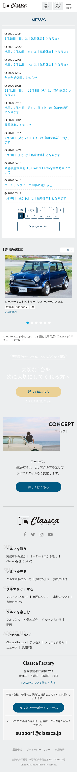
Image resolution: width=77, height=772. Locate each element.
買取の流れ (42, 579)
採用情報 (27, 647)
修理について (41, 596)
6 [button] (49, 324)
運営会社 (17, 749)
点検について (14, 601)
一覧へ (67, 249)
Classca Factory (16, 642)
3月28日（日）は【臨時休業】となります (33, 38)
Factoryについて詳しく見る (38, 682)
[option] (38, 284)
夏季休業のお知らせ (18, 124)
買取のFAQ (60, 579)
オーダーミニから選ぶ (44, 556)
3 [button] (36, 324)
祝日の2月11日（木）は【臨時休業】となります (37, 64)
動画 (9, 624)
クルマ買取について (18, 579)
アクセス (35, 642)
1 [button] (27, 324)
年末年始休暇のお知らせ (21, 77)
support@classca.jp (38, 733)
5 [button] (45, 324)
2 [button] (32, 324)
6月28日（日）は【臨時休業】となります (33, 155)
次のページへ (38, 226)
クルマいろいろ (52, 619)
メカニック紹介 (54, 642)
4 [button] (40, 324)
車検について (61, 596)
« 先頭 (31, 210)
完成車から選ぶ (16, 556)
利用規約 (59, 749)
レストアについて (17, 596)
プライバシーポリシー (38, 749)
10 (48, 215)
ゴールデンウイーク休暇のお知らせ (28, 185)
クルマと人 (13, 619)
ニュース (11, 647)
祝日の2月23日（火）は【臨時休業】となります (37, 51)
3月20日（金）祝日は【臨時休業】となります (35, 198)
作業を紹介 (31, 619)
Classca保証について (19, 561)
